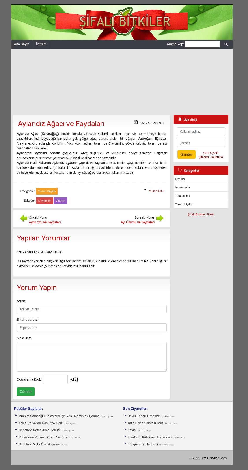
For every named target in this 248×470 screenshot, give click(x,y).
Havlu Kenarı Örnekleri (144, 416)
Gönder (26, 391)
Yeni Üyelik (210, 152)
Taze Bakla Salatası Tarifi (146, 423)
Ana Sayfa (21, 44)
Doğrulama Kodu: (29, 379)
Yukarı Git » (156, 191)
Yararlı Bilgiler (183, 204)
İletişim (41, 44)
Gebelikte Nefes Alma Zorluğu (40, 430)
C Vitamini (44, 200)
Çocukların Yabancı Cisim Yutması (43, 437)
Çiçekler (180, 179)
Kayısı (132, 430)
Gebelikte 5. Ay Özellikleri (37, 444)
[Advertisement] (122, 82)
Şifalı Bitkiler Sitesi (201, 214)
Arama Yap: (175, 44)
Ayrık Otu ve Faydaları (45, 222)
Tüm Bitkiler (182, 196)
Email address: (27, 319)
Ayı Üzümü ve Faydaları (138, 222)
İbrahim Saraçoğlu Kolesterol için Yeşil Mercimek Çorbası (59, 416)
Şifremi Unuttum (211, 157)
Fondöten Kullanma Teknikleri (149, 437)
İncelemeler (182, 187)
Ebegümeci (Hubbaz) (143, 444)
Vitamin (60, 200)
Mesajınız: (24, 338)
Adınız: (21, 301)
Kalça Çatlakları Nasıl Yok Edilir (41, 423)
